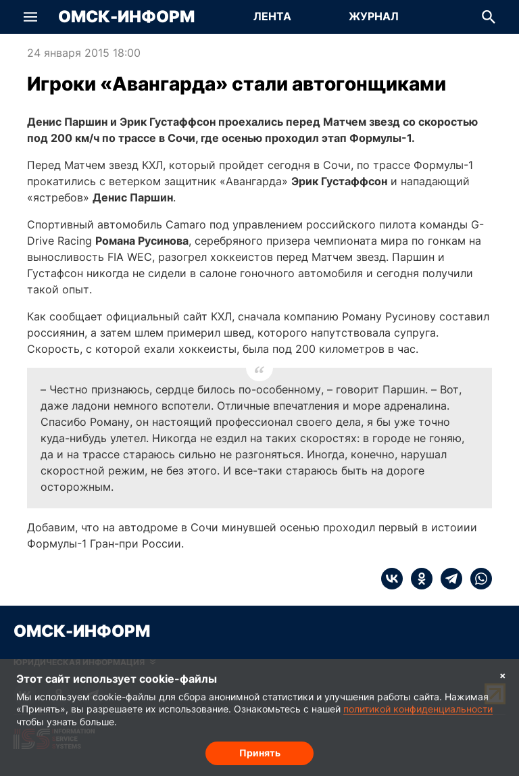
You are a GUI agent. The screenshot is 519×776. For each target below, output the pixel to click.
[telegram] (447, 578)
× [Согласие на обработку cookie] (502, 675)
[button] (30, 17)
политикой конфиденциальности (418, 708)
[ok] (417, 578)
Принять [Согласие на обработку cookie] (259, 752)
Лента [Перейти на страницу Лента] (272, 16)
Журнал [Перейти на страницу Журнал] (374, 16)
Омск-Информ (126, 16)
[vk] (392, 578)
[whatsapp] (477, 578)
